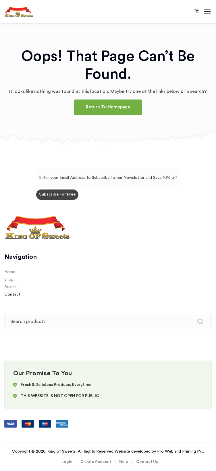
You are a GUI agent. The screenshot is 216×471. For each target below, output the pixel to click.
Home (9, 272)
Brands (10, 287)
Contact (12, 294)
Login (66, 462)
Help (123, 462)
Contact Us (147, 462)
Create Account (95, 462)
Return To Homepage (108, 107)
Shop (9, 279)
